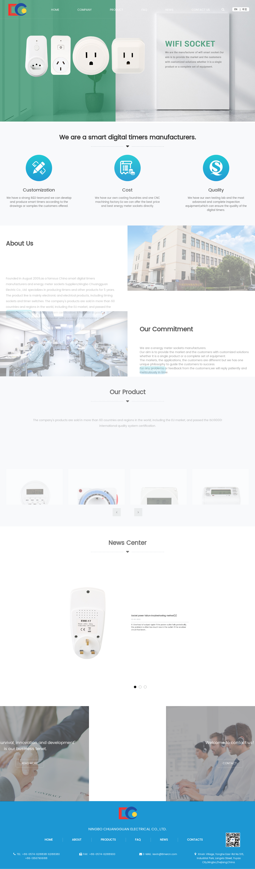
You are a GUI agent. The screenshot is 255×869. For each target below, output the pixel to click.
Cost (127, 190)
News (169, 10)
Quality (216, 190)
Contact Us (201, 10)
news (164, 839)
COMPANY (84, 10)
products (108, 839)
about (76, 839)
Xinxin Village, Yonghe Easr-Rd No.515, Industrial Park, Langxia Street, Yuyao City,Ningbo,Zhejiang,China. (219, 858)
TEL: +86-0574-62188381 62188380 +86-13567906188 (36, 856)
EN (235, 9)
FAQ (144, 10)
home (49, 839)
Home (55, 10)
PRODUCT (116, 10)
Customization (39, 190)
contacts (195, 839)
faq (138, 839)
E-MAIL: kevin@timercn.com (158, 854)
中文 (244, 9)
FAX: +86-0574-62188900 (97, 854)
